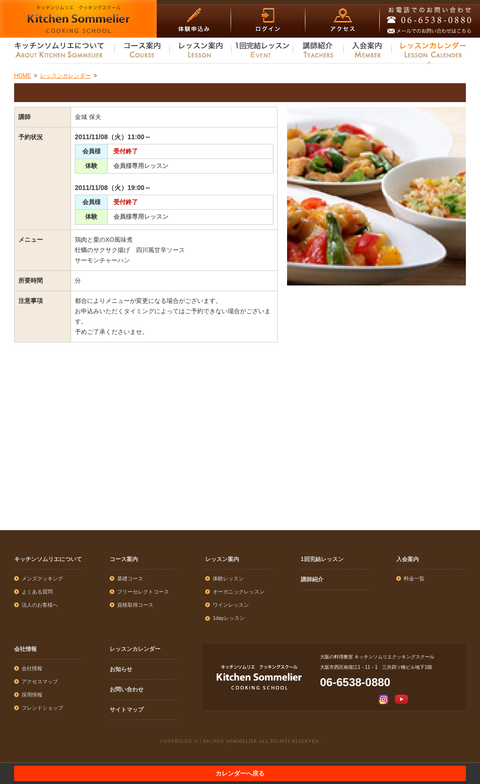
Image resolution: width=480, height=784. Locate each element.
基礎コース (130, 578)
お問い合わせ (127, 689)
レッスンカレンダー (135, 649)
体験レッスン (228, 578)
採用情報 (32, 694)
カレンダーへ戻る (240, 773)
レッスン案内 (222, 559)
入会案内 (407, 559)
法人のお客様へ (40, 605)
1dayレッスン (229, 618)
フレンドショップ (42, 708)
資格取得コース (135, 605)
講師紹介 (312, 579)
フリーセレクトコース (143, 591)
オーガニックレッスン (238, 591)
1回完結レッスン (322, 559)
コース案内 (124, 559)
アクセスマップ (40, 681)
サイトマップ (127, 709)
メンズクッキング (42, 578)
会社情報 (25, 649)
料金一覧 (414, 578)
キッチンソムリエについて (48, 559)
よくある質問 (37, 591)
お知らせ (121, 669)
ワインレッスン (231, 605)
